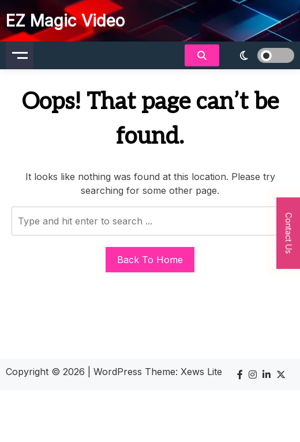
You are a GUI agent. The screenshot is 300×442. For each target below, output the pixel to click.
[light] (259, 55)
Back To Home (150, 259)
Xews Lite (201, 371)
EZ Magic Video (65, 21)
